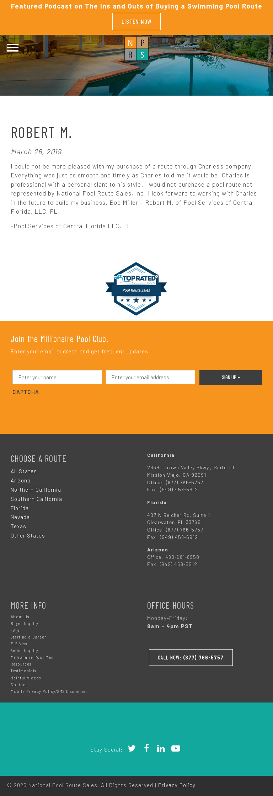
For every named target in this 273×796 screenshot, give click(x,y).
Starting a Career (28, 635)
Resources (21, 662)
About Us (20, 615)
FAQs (15, 628)
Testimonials (23, 669)
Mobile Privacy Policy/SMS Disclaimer (49, 689)
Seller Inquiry (24, 648)
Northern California (36, 487)
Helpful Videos (26, 675)
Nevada (20, 515)
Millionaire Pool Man (32, 655)
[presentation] (66, 408)
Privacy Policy (177, 783)
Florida (20, 506)
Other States (28, 533)
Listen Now (137, 20)
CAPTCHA (25, 389)
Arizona (21, 478)
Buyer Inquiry (24, 621)
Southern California (36, 496)
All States (24, 469)
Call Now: (193, 654)
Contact (19, 682)
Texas (18, 524)
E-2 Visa (19, 642)
